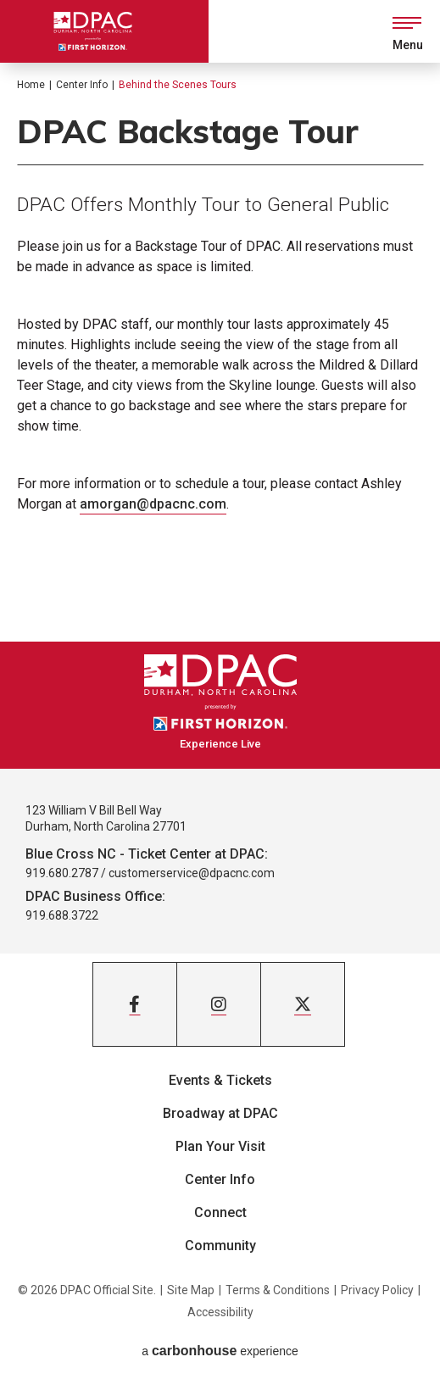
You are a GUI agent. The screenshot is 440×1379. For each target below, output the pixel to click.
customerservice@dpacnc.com (192, 873)
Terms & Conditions (278, 1290)
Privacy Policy (377, 1290)
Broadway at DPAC (220, 1113)
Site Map (190, 1290)
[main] (220, 352)
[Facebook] (134, 1004)
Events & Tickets (220, 1080)
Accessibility (220, 1312)
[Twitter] (302, 1004)
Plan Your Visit (220, 1146)
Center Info (82, 85)
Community (220, 1245)
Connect (220, 1212)
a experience (220, 1350)
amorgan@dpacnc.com (153, 504)
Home (31, 85)
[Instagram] (218, 1004)
